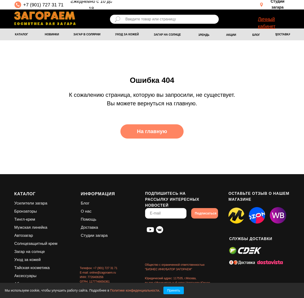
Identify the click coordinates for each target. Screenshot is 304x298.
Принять (173, 290)
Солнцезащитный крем (35, 243)
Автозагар (23, 235)
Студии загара (94, 235)
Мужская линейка (30, 227)
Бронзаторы (25, 211)
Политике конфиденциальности (134, 290)
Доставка (89, 227)
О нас (86, 211)
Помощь (88, 219)
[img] (45, 18)
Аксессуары (25, 276)
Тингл (19, 219)
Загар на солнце (29, 251)
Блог (85, 203)
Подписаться (206, 213)
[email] (165, 213)
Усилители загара (30, 203)
